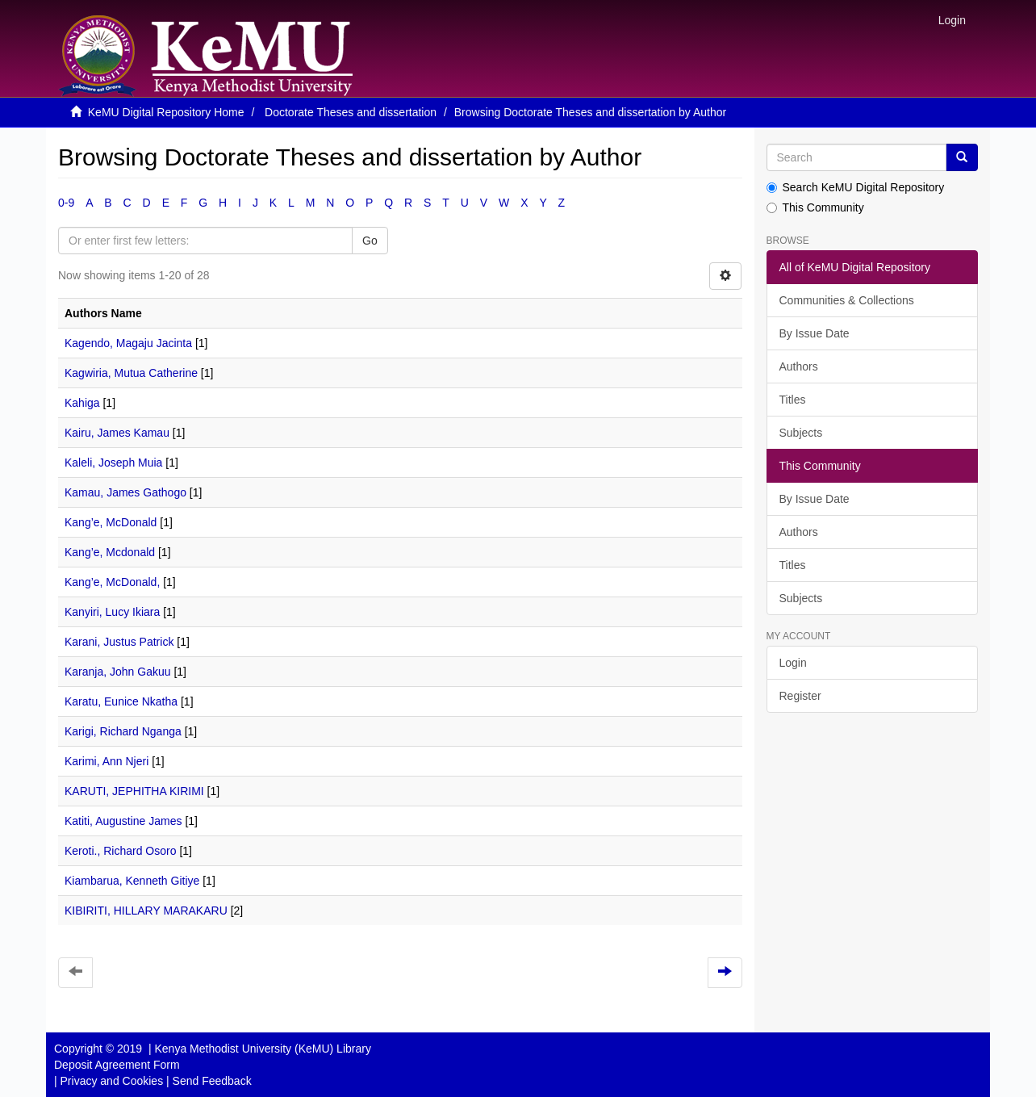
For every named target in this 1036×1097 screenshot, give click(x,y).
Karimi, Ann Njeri (106, 761)
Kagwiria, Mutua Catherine (131, 372)
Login (793, 662)
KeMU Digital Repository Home (166, 112)
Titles (792, 399)
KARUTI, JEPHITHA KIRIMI (134, 791)
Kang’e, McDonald (111, 522)
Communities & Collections (846, 300)
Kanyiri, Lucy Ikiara (112, 611)
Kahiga (82, 402)
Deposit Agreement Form (117, 1064)
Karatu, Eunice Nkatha (121, 701)
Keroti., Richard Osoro (121, 850)
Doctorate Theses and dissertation (351, 112)
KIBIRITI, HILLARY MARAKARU (146, 910)
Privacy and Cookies (112, 1080)
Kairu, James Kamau (117, 432)
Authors (798, 366)
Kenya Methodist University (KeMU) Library (262, 1048)
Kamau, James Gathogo (125, 492)
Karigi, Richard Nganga (123, 731)
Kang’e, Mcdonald (110, 552)
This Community (815, 207)
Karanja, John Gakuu (118, 671)
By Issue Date (814, 333)
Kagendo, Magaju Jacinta (128, 343)
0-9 (66, 202)
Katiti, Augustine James (123, 820)
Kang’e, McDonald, (112, 582)
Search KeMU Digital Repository (856, 187)
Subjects (801, 432)
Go (370, 240)
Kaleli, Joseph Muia (113, 462)
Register (800, 695)
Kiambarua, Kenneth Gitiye (132, 880)
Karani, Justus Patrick (119, 641)
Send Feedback (212, 1080)
